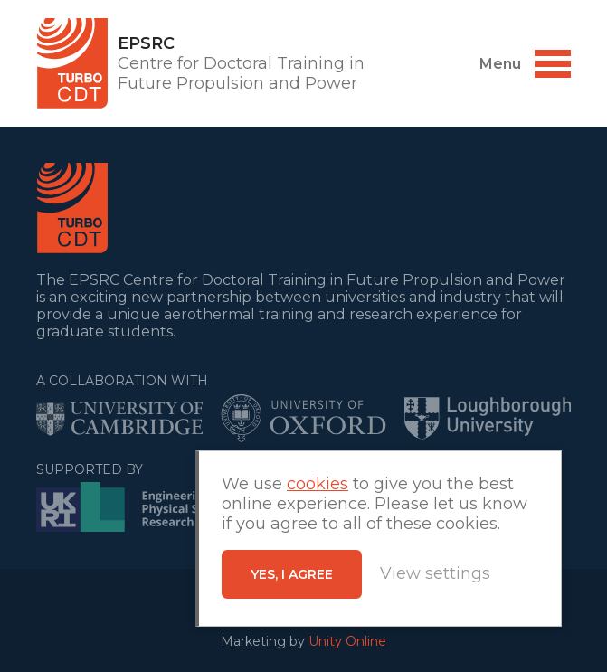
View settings (435, 573)
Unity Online (347, 641)
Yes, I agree (292, 574)
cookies (317, 484)
